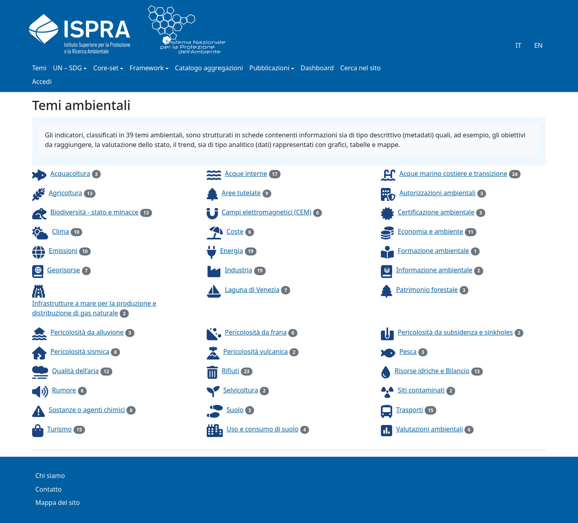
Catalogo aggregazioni (209, 68)
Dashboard (317, 68)
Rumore (64, 390)
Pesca (408, 351)
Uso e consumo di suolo (262, 429)
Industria (238, 270)
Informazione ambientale (434, 270)
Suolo (234, 409)
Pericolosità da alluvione (87, 332)
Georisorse (63, 270)
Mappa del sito (57, 503)
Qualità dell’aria (75, 370)
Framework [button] (147, 68)
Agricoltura (65, 192)
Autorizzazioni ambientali (437, 192)
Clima (60, 231)
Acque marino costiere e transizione (453, 173)
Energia (231, 250)
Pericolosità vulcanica (255, 351)
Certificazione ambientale (436, 212)
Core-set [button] (105, 68)
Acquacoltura (70, 173)
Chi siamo (50, 476)
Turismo (59, 429)
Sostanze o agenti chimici (87, 409)
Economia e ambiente (430, 231)
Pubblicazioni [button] (269, 68)
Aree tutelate (241, 192)
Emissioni (63, 250)
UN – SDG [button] (67, 68)
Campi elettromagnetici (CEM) (266, 212)
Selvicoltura (240, 390)
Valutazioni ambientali (429, 429)
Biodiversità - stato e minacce (95, 212)
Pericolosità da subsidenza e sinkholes (455, 332)
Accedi (42, 82)
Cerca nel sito (360, 68)
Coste (234, 231)
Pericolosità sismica (80, 351)
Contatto (48, 489)
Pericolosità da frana (256, 332)
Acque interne (246, 173)
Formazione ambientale (433, 250)
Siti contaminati (421, 390)
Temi (39, 68)
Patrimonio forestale (427, 289)
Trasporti (409, 409)
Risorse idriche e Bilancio (432, 370)
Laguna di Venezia (252, 289)
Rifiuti (230, 370)
